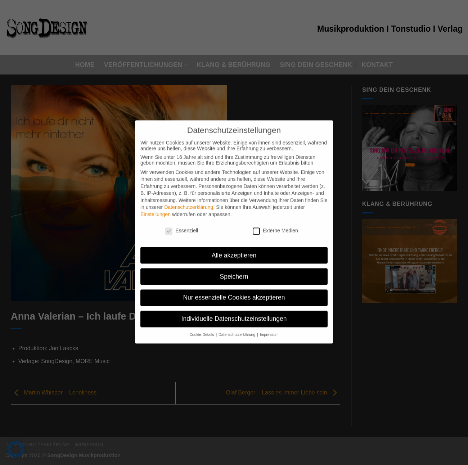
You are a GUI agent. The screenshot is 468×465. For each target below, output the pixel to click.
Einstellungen (155, 209)
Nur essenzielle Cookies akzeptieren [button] (234, 292)
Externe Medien (275, 226)
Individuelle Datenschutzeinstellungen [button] (234, 313)
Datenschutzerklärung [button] (237, 330)
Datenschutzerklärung (188, 202)
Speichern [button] (234, 271)
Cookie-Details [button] (202, 330)
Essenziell (181, 226)
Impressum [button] (269, 330)
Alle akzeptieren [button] (234, 250)
